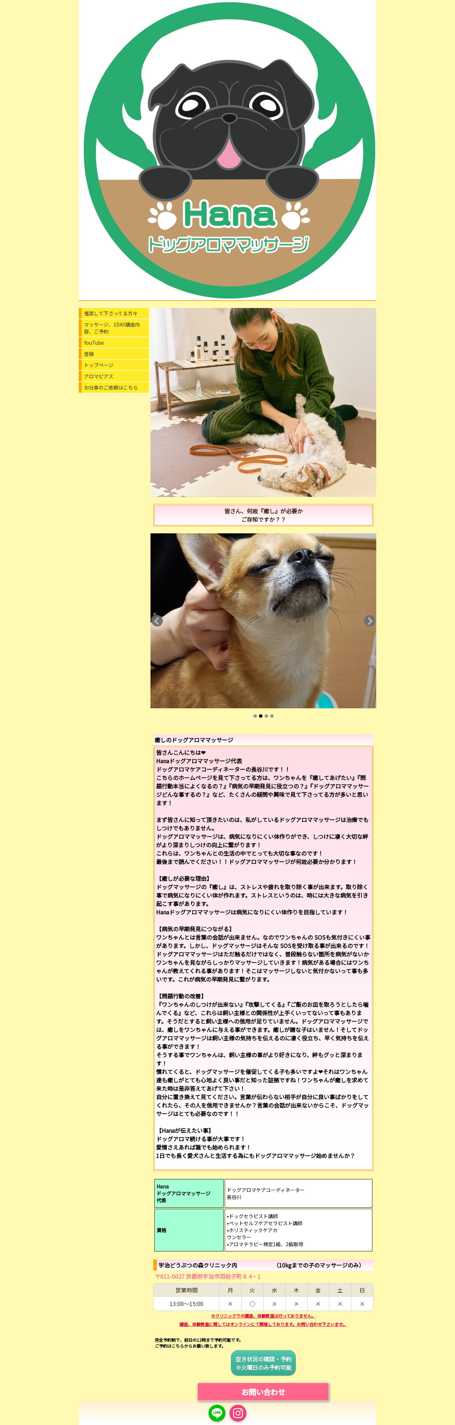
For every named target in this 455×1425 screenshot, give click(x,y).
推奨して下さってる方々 (111, 313)
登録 (89, 353)
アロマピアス (98, 376)
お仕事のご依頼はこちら (111, 387)
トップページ (98, 364)
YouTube (94, 342)
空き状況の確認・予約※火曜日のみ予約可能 (264, 1363)
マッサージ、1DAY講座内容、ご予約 (112, 328)
